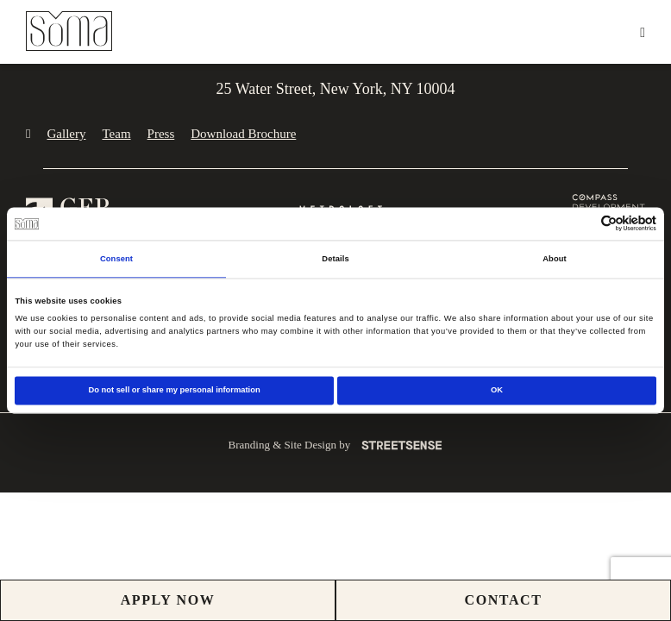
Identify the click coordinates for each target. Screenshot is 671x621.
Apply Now (168, 600)
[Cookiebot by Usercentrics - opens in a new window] (580, 224)
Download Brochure (243, 134)
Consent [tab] (116, 258)
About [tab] (554, 258)
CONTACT (503, 600)
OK (497, 390)
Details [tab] (335, 258)
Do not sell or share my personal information (174, 390)
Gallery (66, 134)
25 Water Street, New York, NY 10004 (335, 88)
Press (161, 134)
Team (116, 134)
